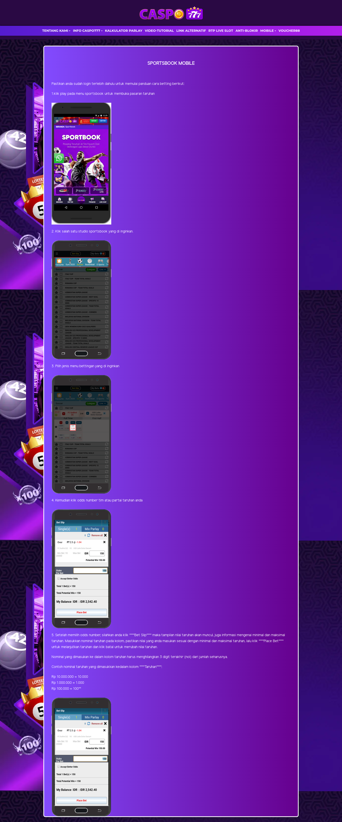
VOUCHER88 (289, 31)
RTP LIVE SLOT (220, 31)
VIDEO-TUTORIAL (159, 31)
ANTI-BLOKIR (246, 31)
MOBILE (267, 31)
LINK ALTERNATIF (191, 31)
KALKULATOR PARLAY (123, 31)
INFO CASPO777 (86, 31)
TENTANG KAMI (55, 31)
